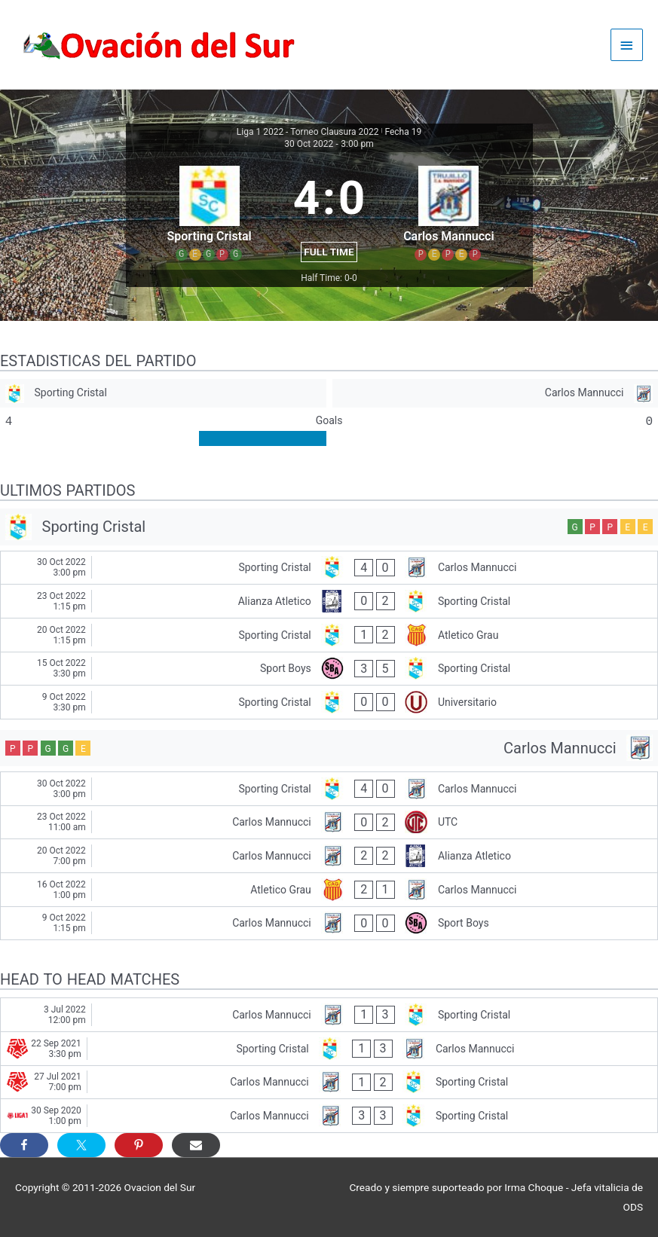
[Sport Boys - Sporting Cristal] (329, 669)
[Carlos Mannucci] (495, 393)
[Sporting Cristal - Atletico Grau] (329, 635)
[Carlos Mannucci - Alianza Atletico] (329, 855)
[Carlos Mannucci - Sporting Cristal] (329, 1014)
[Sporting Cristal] (163, 393)
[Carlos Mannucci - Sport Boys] (329, 923)
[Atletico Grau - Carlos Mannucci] (329, 889)
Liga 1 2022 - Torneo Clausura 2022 (308, 132)
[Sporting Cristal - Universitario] (329, 702)
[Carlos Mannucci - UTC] (329, 822)
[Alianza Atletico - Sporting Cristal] (329, 601)
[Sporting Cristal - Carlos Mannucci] (329, 568)
